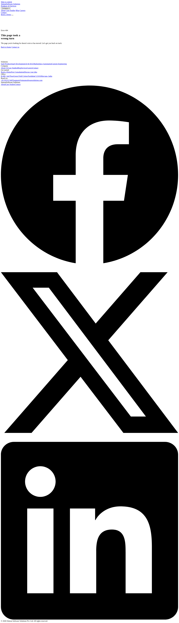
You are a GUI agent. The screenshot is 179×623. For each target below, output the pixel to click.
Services (13, 6)
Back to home (6, 47)
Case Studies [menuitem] (10, 10)
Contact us (15, 47)
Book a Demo (6, 15)
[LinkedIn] (89, 619)
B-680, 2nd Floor (7, 76)
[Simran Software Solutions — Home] (10, 4)
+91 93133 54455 (7, 80)
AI (9, 6)
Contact (4, 13)
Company (6, 8)
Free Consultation (17, 72)
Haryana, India (46, 76)
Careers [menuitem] (22, 10)
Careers (30, 68)
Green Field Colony (21, 76)
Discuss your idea (30, 72)
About (3, 84)
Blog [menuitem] (17, 10)
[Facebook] (89, 263)
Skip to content (6, 2)
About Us (4, 68)
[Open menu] (12, 15)
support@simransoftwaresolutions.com (28, 80)
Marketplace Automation (42, 64)
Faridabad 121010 (34, 76)
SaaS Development (18, 64)
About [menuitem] (3, 10)
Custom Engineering (59, 64)
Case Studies (12, 68)
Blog (19, 68)
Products (4, 6)
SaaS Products (6, 64)
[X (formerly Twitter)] (89, 441)
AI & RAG (29, 64)
